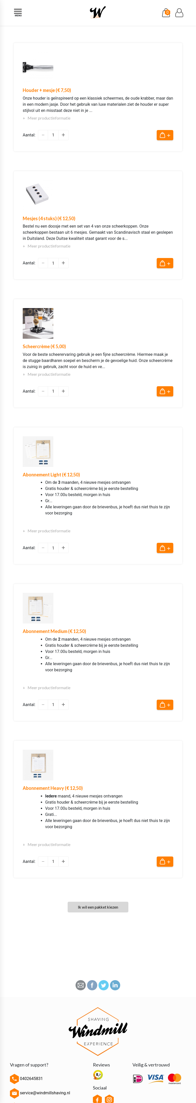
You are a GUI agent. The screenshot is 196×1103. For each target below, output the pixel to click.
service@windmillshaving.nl (40, 1093)
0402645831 (26, 1079)
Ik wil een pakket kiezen (98, 907)
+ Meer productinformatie (46, 117)
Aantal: (29, 135)
